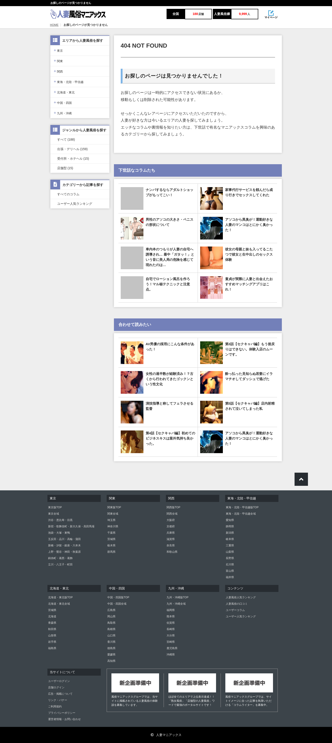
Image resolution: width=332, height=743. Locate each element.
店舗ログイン (56, 687)
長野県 (230, 558)
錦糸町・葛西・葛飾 (60, 558)
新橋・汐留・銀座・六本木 (64, 545)
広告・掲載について (60, 693)
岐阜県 (230, 539)
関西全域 (172, 513)
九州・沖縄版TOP (177, 597)
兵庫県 (171, 532)
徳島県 (111, 648)
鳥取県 (111, 622)
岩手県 (52, 641)
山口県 (111, 635)
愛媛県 (111, 654)
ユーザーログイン (59, 681)
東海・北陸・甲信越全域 (241, 513)
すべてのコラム (68, 194)
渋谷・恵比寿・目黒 (60, 520)
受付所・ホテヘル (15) (73, 158)
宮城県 (52, 610)
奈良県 (171, 545)
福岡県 (171, 610)
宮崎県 (171, 641)
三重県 (230, 545)
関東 (58, 60)
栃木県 (111, 545)
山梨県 (230, 551)
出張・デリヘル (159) (72, 149)
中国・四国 (63, 102)
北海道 (52, 616)
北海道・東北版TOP (60, 597)
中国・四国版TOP (118, 597)
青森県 (52, 622)
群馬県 (111, 551)
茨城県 (111, 539)
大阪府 (171, 520)
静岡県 (230, 526)
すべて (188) (66, 139)
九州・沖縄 (63, 112)
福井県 (230, 577)
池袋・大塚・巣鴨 (59, 532)
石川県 (230, 564)
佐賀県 (171, 622)
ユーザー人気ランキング (74, 203)
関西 (58, 71)
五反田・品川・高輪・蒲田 (64, 539)
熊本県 (171, 616)
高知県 (111, 660)
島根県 (111, 629)
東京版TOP (55, 507)
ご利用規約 (55, 706)
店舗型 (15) (65, 168)
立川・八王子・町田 (60, 564)
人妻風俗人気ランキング (241, 597)
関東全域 (112, 513)
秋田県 (52, 629)
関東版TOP (114, 507)
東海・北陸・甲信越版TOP (242, 507)
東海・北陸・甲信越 (69, 81)
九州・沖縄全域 (176, 603)
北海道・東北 (64, 92)
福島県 (52, 648)
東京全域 (53, 513)
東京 (58, 50)
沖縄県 (171, 654)
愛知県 (230, 520)
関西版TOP (173, 507)
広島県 (111, 610)
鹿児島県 (172, 648)
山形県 (52, 635)
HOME (54, 25)
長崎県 (171, 629)
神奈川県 (112, 526)
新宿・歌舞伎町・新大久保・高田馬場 (71, 526)
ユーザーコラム (235, 610)
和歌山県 (172, 551)
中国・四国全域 (116, 603)
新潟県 (230, 532)
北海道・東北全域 (59, 603)
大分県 (171, 635)
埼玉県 (111, 520)
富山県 (230, 570)
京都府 (171, 526)
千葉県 (111, 532)
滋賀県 (171, 539)
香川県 (111, 641)
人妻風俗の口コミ (237, 603)
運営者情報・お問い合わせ (64, 719)
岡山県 (111, 616)
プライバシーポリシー (61, 712)
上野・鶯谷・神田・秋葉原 (64, 551)
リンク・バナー (57, 700)
